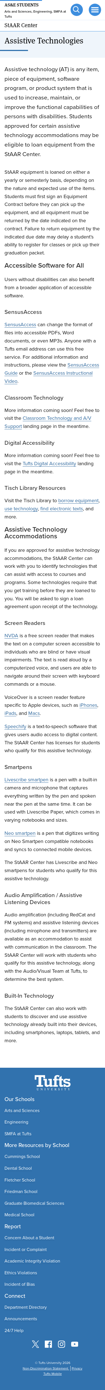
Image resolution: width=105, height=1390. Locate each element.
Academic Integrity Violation (32, 1261)
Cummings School (22, 1156)
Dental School (18, 1168)
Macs (34, 713)
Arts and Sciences (21, 1110)
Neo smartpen (20, 833)
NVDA (11, 635)
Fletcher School (19, 1180)
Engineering (16, 1122)
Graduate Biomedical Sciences (34, 1203)
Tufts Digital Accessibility (49, 463)
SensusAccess (20, 324)
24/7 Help (14, 1330)
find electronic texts (61, 508)
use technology (21, 508)
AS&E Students (21, 4)
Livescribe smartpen (26, 779)
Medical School (19, 1214)
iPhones (88, 705)
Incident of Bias (19, 1284)
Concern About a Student (29, 1237)
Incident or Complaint (25, 1249)
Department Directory (25, 1307)
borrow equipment (78, 500)
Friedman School (21, 1191)
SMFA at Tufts (17, 1133)
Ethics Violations (20, 1272)
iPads (10, 713)
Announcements (20, 1318)
